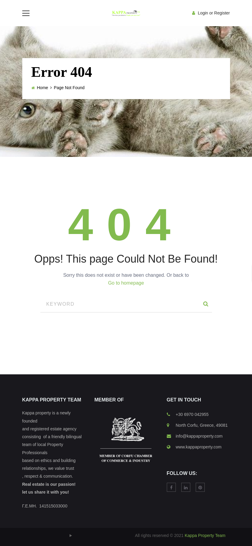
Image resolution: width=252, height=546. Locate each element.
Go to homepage (126, 292)
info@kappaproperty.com (199, 445)
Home (42, 96)
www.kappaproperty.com (199, 456)
